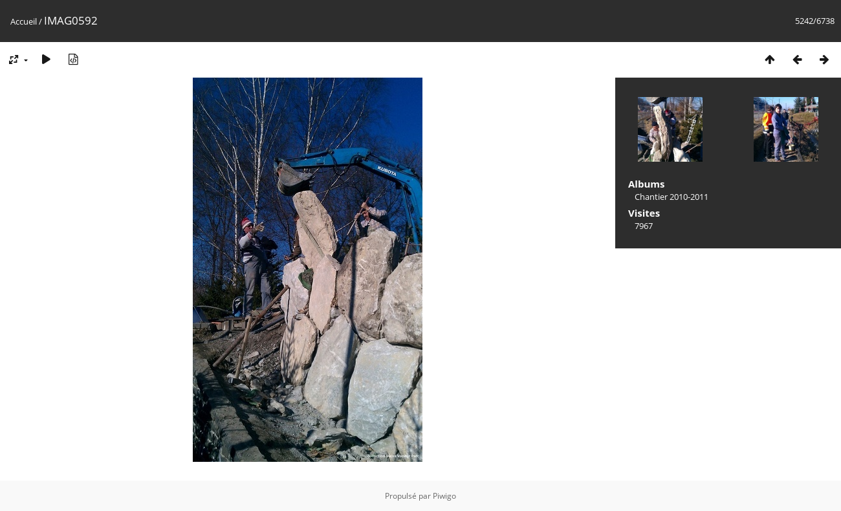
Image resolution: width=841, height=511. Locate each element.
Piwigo (444, 495)
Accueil (23, 21)
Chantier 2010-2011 (671, 196)
